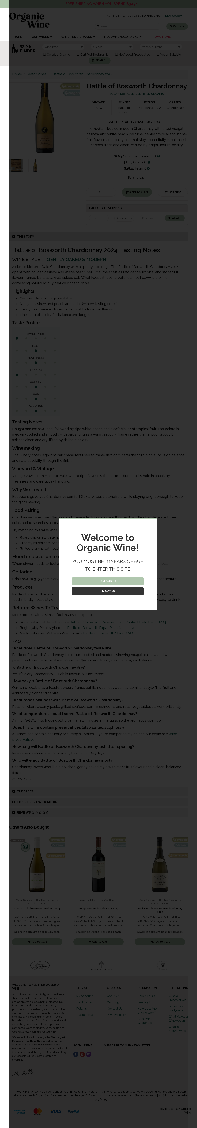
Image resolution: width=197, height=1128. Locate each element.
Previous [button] (6, 965)
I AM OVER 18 (108, 581)
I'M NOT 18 (108, 591)
